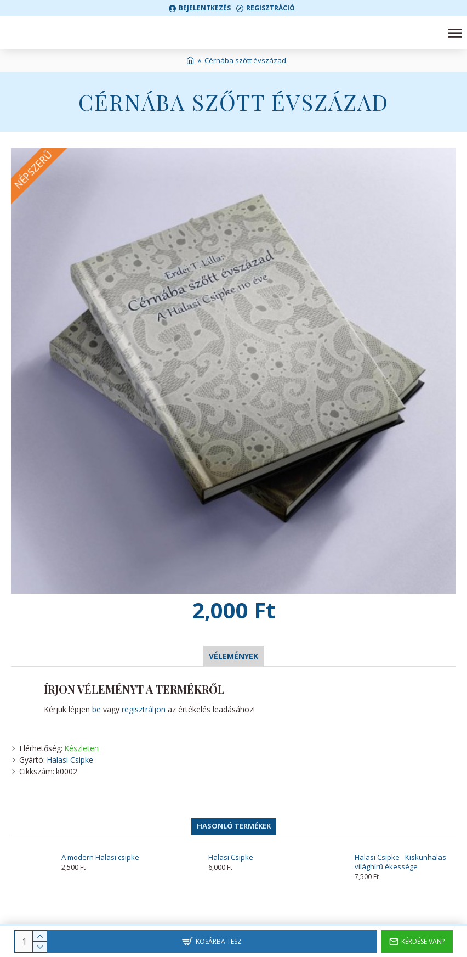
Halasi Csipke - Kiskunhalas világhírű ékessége (400, 862)
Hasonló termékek (234, 826)
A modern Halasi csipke (100, 857)
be (96, 709)
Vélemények (233, 656)
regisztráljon (144, 709)
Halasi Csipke (70, 760)
